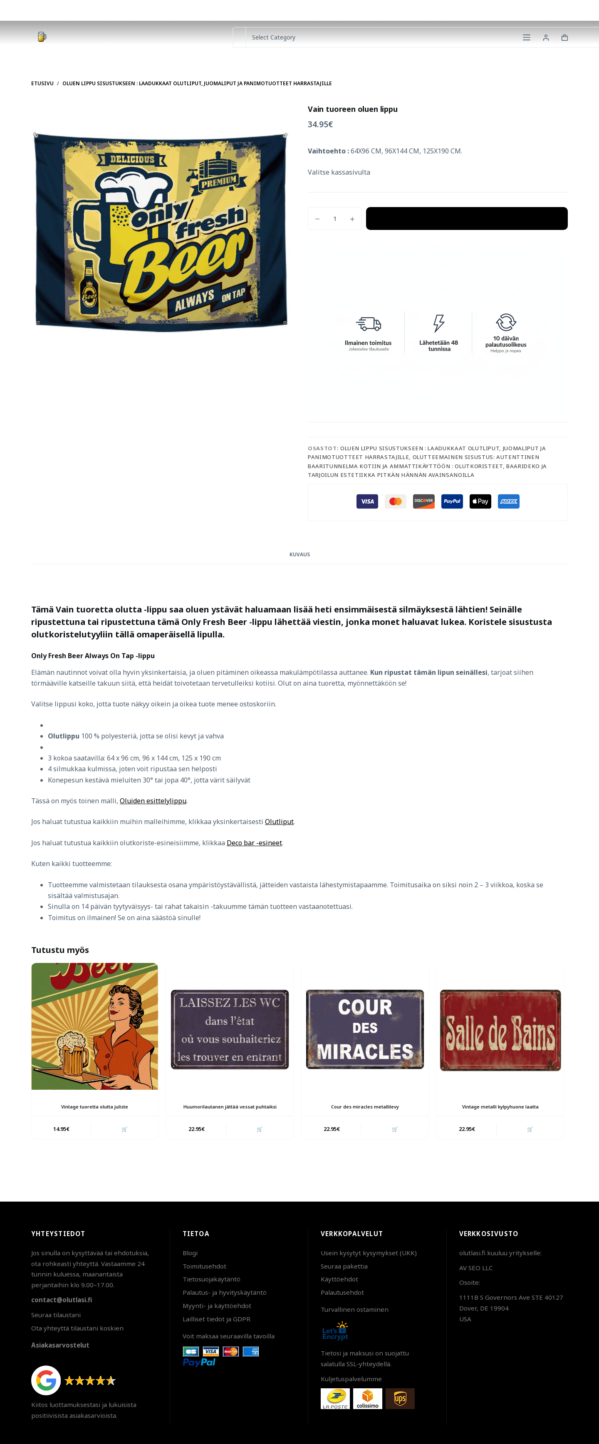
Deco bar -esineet (254, 842)
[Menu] (526, 37)
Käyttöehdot (339, 1279)
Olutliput (279, 821)
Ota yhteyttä (482, 10)
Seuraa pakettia (344, 1266)
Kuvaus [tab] (300, 554)
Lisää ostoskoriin (467, 218)
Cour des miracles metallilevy (365, 1106)
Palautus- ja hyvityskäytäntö (225, 1292)
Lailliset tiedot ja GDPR (216, 1319)
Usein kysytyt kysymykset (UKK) (369, 1253)
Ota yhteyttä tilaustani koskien (77, 1328)
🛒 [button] (123, 1136)
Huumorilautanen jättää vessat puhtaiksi (230, 1110)
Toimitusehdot (204, 1266)
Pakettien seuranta (539, 10)
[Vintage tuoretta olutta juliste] (94, 1026)
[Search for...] (239, 37)
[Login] (546, 38)
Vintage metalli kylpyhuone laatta (500, 1106)
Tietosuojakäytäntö (211, 1279)
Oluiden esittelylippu (153, 800)
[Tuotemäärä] (335, 218)
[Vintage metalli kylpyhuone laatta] (500, 1026)
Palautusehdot (342, 1292)
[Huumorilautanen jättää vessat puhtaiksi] (229, 1026)
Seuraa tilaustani (56, 1315)
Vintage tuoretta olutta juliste (94, 1106)
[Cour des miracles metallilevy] (365, 1026)
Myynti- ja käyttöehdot (217, 1305)
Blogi (190, 1253)
